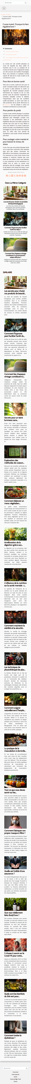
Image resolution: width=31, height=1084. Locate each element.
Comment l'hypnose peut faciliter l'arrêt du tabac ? (15, 229)
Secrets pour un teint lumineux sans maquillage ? (13, 420)
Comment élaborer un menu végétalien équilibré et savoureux (14, 503)
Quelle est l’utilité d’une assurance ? (14, 872)
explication (7, 105)
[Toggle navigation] (4, 8)
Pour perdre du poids (11, 54)
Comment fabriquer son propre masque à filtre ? (15, 831)
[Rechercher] (15, 2)
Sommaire (8, 48)
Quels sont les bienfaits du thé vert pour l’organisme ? (14, 996)
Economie (15, 1072)
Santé (9, 14)
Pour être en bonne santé (12, 51)
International (15, 1074)
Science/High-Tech (15, 1079)
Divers (15, 1081)
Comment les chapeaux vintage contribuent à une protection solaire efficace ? (15, 255)
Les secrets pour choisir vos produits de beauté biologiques (15, 203)
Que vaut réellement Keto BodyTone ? (13, 913)
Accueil (3, 14)
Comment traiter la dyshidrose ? (12, 1036)
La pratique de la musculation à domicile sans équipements (14, 751)
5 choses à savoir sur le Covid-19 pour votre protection (14, 956)
